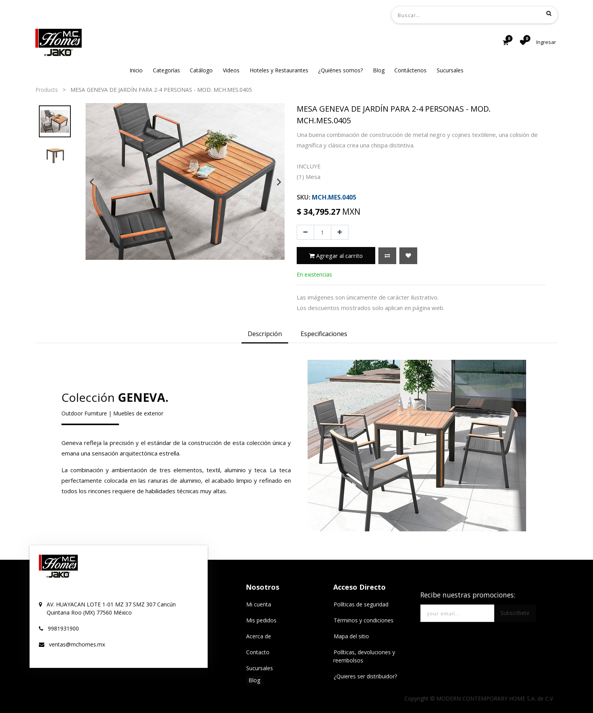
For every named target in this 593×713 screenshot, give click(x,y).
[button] (387, 255)
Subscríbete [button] (515, 613)
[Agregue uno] (339, 232)
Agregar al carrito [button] (336, 255)
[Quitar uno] (305, 232)
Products (46, 89)
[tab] (264, 334)
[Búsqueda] (549, 13)
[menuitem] (136, 70)
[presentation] (92, 182)
